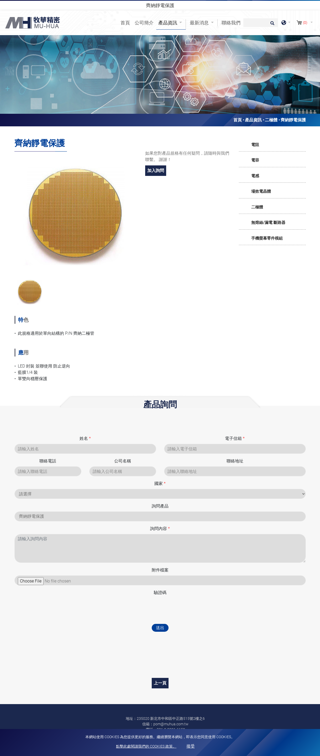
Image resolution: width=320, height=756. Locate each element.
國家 (160, 483)
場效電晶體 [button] (261, 191)
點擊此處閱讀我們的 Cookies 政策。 (146, 746)
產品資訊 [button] (168, 22)
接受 (190, 746)
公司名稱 (122, 460)
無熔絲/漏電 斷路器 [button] (268, 222)
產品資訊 (253, 119)
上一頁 (160, 683)
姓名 (85, 438)
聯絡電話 (47, 460)
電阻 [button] (255, 144)
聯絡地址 (235, 460)
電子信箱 (235, 438)
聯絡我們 (231, 22)
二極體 (271, 119)
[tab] (272, 145)
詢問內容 (160, 528)
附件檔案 (160, 570)
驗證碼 (160, 592)
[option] (76, 213)
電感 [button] (255, 176)
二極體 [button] (257, 207)
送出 (160, 627)
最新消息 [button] (200, 22)
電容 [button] (255, 160)
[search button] (271, 25)
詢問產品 (160, 506)
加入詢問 (155, 170)
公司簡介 (144, 22)
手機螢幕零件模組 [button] (267, 238)
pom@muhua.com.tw (170, 724)
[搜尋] (260, 22)
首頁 (126, 22)
